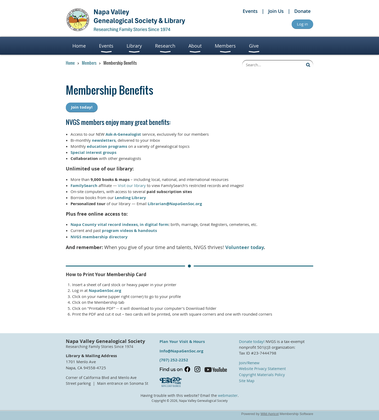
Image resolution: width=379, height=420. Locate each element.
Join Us (276, 11)
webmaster (228, 395)
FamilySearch (84, 185)
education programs (107, 146)
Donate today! (252, 341)
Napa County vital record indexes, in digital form (119, 224)
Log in (302, 24)
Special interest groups (93, 152)
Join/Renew (249, 362)
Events (250, 11)
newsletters (104, 140)
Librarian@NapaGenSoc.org (175, 203)
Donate (302, 11)
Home (70, 63)
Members (89, 63)
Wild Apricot (270, 414)
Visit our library (132, 185)
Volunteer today (244, 247)
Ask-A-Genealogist (123, 134)
